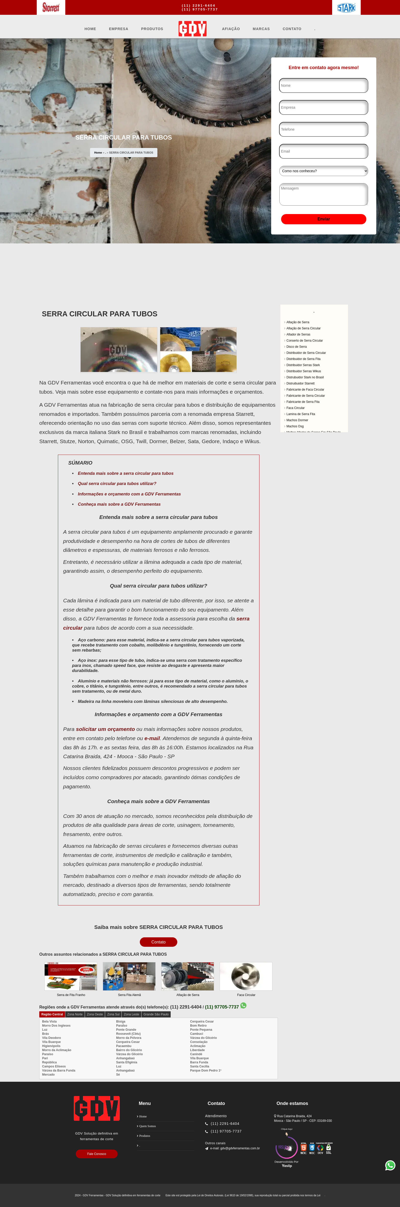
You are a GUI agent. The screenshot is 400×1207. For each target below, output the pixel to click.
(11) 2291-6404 (199, 5)
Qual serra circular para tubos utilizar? (117, 483)
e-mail (152, 738)
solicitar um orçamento (105, 729)
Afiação (231, 29)
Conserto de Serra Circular (304, 340)
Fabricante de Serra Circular (305, 395)
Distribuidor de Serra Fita (303, 359)
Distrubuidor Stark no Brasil (305, 377)
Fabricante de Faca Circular (305, 389)
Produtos (152, 29)
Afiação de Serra (188, 995)
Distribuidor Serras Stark (303, 365)
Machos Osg (295, 426)
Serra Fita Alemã (129, 995)
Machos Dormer (297, 420)
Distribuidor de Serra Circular (306, 353)
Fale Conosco (96, 1154)
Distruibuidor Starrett (300, 383)
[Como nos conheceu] (323, 171)
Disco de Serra (296, 347)
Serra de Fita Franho (71, 995)
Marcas (261, 29)
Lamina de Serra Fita (300, 414)
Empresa (118, 29)
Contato (292, 29)
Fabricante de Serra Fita (302, 402)
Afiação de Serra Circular (303, 328)
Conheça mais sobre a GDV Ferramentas (119, 504)
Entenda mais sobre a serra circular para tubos (125, 473)
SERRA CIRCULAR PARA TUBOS (99, 314)
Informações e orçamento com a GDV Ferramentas (129, 494)
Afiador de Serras (298, 334)
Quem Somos (147, 1126)
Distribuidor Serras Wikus (303, 371)
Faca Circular (246, 995)
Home (90, 29)
